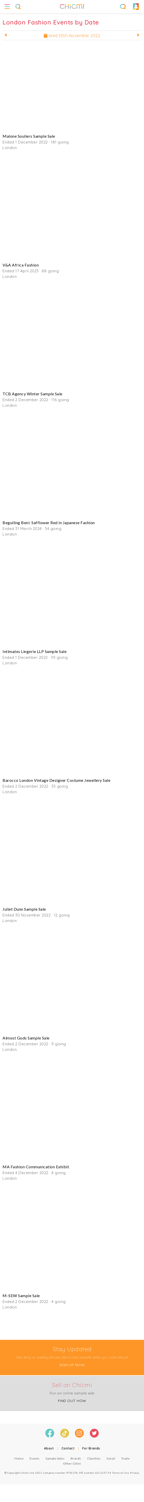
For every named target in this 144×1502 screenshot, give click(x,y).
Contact (68, 1448)
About (49, 1448)
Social (111, 1458)
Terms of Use (120, 1472)
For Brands (91, 1448)
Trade (125, 1458)
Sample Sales (55, 1458)
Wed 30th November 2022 (72, 35)
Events (35, 1458)
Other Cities (72, 1463)
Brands (76, 1458)
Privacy (134, 1472)
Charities (94, 1458)
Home (19, 1458)
